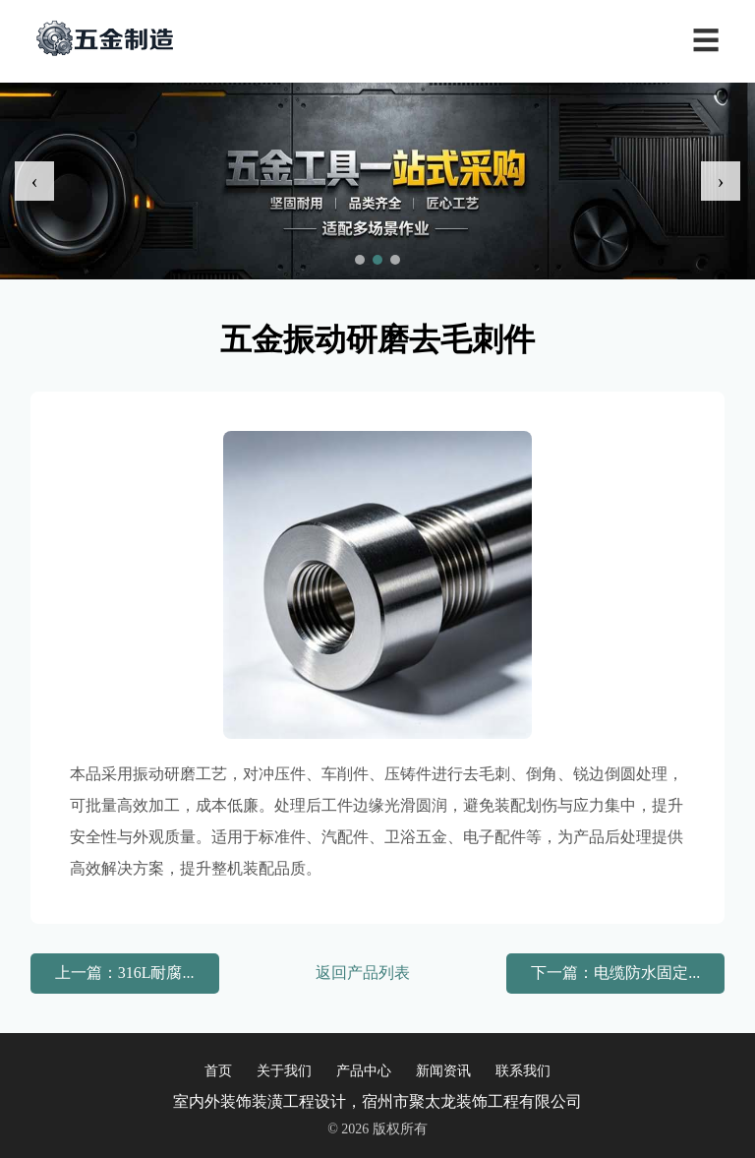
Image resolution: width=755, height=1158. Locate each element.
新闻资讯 (443, 1071)
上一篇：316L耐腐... (125, 972)
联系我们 (523, 1071)
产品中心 (363, 1071)
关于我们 (284, 1071)
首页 (218, 1071)
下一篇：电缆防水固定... (615, 972)
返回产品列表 (363, 972)
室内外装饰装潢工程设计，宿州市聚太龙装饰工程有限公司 (377, 1101)
